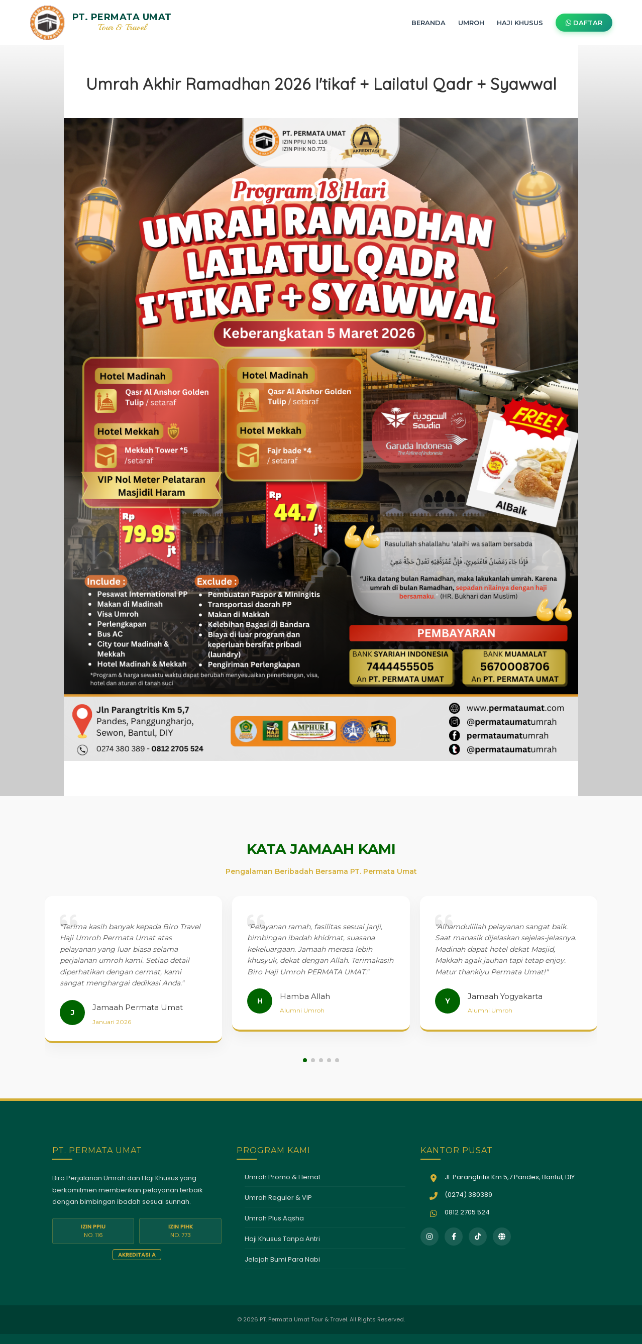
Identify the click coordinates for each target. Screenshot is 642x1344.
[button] (305, 1060)
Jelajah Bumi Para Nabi (282, 1259)
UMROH (471, 23)
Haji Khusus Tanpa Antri (282, 1239)
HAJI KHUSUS (520, 23)
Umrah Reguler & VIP (278, 1197)
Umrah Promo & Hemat (282, 1177)
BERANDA (428, 23)
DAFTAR (584, 23)
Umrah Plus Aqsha (274, 1218)
